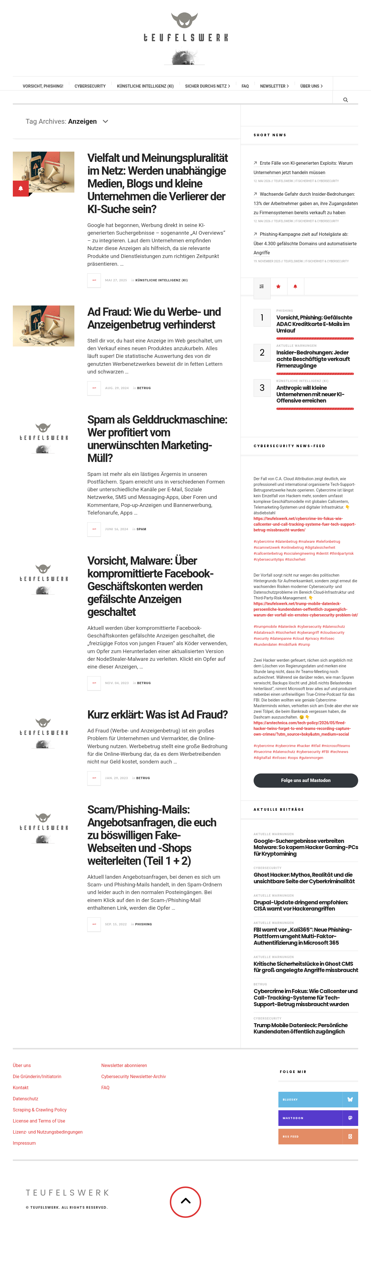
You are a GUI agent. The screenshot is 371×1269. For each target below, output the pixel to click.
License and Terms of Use (39, 1131)
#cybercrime (264, 552)
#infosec (327, 649)
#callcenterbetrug (268, 564)
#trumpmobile (265, 637)
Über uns (312, 86)
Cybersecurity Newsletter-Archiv (133, 1087)
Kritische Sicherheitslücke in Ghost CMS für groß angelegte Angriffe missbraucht (306, 978)
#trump (304, 655)
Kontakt (20, 1098)
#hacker (303, 756)
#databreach (264, 643)
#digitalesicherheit (320, 558)
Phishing (143, 930)
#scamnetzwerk (267, 558)
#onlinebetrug (292, 558)
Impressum (24, 1153)
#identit (322, 564)
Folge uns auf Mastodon (306, 791)
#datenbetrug (286, 552)
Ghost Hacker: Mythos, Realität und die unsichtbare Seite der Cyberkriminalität (304, 888)
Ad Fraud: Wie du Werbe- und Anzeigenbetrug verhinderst (154, 324)
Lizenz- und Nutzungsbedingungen (48, 1142)
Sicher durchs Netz (208, 86)
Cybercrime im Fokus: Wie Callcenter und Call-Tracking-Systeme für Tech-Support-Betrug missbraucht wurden (306, 1008)
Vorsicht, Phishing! (43, 86)
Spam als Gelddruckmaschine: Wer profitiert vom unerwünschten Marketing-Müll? (157, 445)
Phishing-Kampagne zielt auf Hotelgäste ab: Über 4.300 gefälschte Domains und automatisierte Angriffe (305, 254)
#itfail (315, 756)
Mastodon (320, 1128)
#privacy (312, 649)
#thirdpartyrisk (341, 564)
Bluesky (320, 1110)
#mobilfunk (287, 655)
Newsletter (274, 86)
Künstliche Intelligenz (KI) (145, 86)
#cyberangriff (308, 643)
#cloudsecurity (332, 643)
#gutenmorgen (311, 768)
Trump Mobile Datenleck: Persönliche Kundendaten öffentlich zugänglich (301, 1039)
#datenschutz (334, 637)
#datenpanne (281, 649)
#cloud (298, 649)
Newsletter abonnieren (124, 1076)
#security (261, 649)
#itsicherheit (295, 570)
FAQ (245, 86)
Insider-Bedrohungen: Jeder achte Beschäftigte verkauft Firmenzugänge (313, 369)
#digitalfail (262, 768)
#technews (339, 762)
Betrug (144, 394)
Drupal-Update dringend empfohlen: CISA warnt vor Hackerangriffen (301, 916)
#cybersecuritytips (269, 570)
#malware (306, 552)
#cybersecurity (309, 637)
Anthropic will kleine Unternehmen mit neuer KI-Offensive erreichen (310, 405)
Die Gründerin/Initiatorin (37, 1087)
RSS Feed (320, 1147)
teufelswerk (69, 1203)
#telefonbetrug (328, 552)
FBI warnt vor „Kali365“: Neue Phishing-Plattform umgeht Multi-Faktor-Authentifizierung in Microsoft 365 (303, 947)
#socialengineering (299, 564)
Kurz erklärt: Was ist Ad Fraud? (157, 720)
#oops (293, 768)
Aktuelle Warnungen (296, 356)
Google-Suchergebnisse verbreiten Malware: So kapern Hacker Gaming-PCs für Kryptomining (306, 858)
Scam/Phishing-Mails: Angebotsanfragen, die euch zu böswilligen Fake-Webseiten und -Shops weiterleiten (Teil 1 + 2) (151, 841)
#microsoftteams (335, 756)
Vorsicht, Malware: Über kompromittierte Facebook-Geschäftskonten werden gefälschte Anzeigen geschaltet (150, 592)
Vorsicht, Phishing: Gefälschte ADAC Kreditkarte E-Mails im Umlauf (314, 334)
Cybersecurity (90, 86)
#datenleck (287, 637)
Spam (141, 535)
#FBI (325, 762)
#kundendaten (265, 655)
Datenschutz (25, 1109)
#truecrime (263, 762)
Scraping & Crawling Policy (40, 1120)
